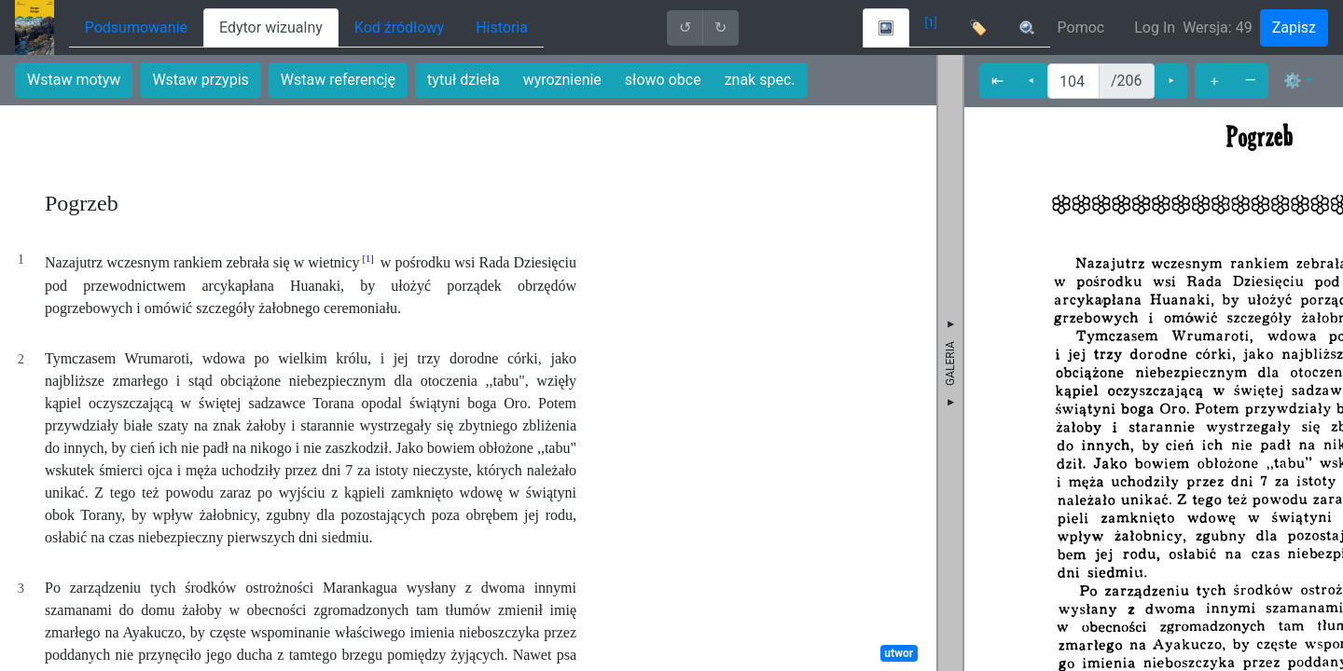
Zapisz (1294, 27)
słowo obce (663, 80)
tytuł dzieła (463, 80)
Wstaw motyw (73, 80)
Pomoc (1081, 27)
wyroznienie (562, 80)
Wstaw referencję (338, 80)
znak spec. (760, 80)
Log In (1154, 27)
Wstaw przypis (200, 80)
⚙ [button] (1292, 80)
